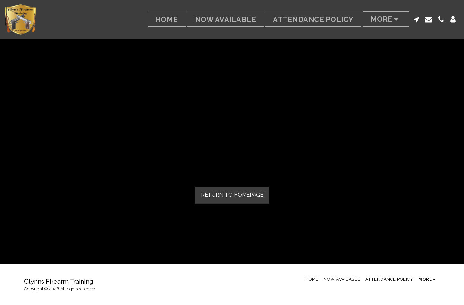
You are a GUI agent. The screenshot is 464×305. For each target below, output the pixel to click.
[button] (416, 19)
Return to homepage (232, 194)
